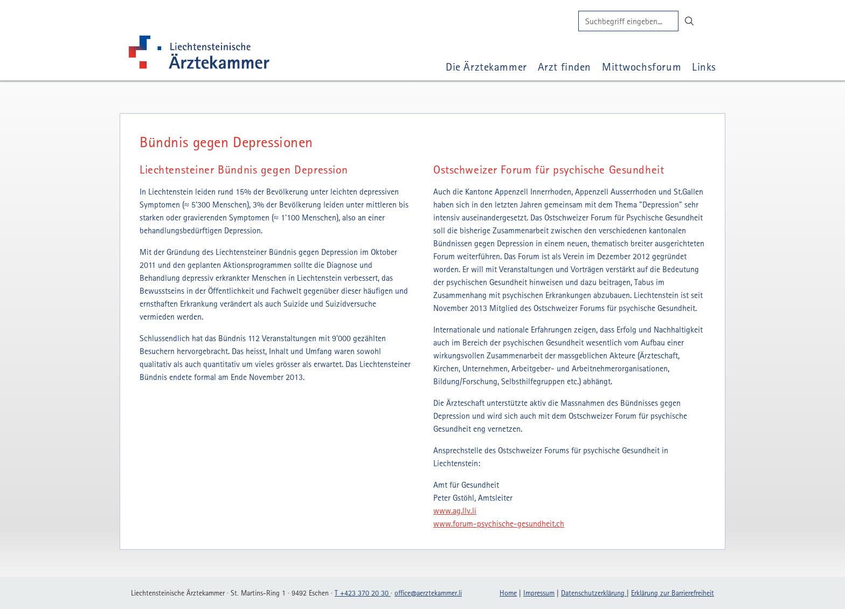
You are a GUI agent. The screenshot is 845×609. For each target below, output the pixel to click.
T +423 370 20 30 (363, 593)
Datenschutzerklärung (594, 593)
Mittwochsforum (641, 66)
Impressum (539, 593)
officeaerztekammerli (428, 593)
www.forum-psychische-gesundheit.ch (498, 523)
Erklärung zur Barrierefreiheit (672, 593)
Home (508, 593)
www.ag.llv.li (454, 510)
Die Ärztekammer (486, 66)
